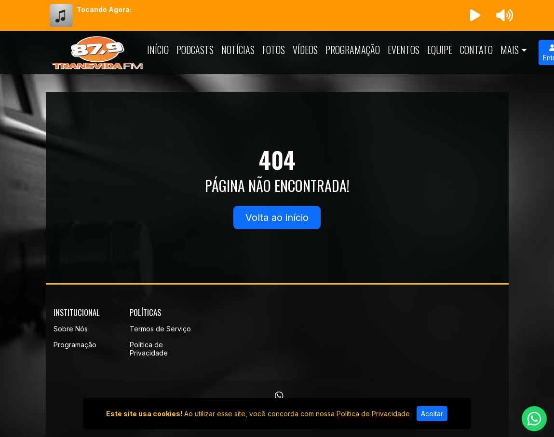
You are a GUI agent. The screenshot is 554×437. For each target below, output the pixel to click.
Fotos (273, 49)
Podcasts (195, 49)
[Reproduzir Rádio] (475, 15)
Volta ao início (277, 217)
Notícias (238, 49)
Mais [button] (509, 49)
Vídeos (305, 49)
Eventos (403, 49)
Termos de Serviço (160, 329)
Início (158, 49)
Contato (476, 49)
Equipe (439, 49)
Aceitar (432, 414)
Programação (352, 49)
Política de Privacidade (149, 349)
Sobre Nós (71, 329)
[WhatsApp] (279, 396)
